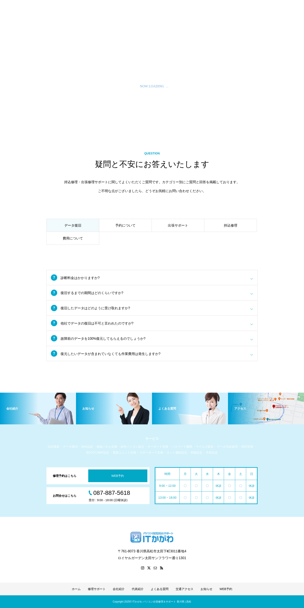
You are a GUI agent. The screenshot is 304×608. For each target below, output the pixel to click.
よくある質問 (159, 589)
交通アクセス (184, 589)
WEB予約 (117, 475)
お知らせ (206, 589)
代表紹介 (138, 589)
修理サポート (97, 589)
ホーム (76, 589)
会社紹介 (119, 589)
